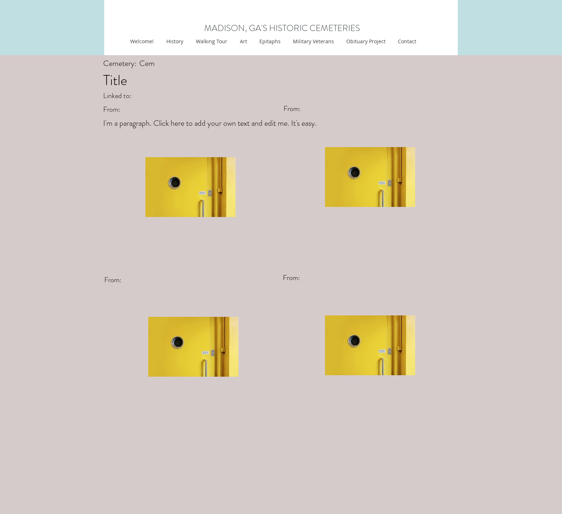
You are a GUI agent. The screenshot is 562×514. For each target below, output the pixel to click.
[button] (243, 41)
